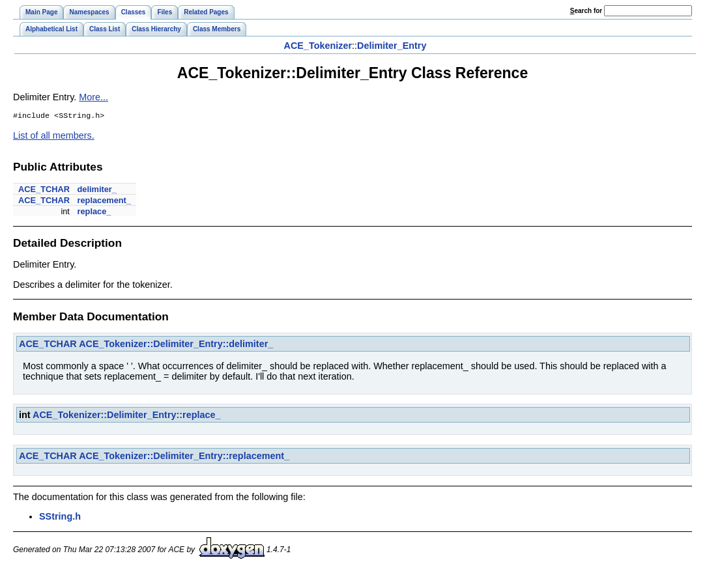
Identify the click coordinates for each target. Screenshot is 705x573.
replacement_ (104, 201)
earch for (586, 10)
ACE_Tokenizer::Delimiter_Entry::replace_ (126, 416)
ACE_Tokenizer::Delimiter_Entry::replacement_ (184, 457)
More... (93, 97)
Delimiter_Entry (391, 45)
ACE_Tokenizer (318, 45)
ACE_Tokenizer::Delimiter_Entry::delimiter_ (176, 345)
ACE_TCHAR (44, 190)
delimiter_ (96, 190)
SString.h (60, 517)
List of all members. (53, 137)
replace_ (94, 212)
